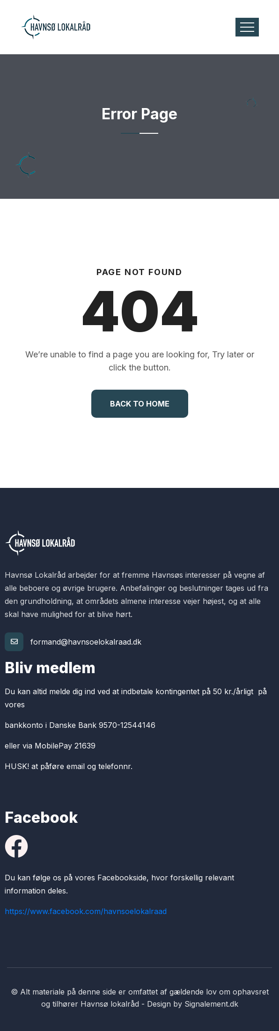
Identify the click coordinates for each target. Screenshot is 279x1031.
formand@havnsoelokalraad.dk (85, 641)
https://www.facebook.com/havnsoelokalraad (86, 911)
